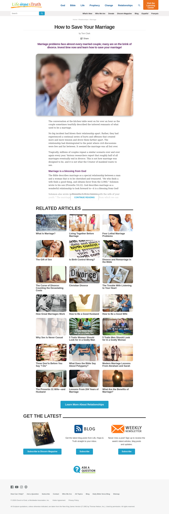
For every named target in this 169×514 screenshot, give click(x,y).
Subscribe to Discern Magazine (42, 451)
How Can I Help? (17, 494)
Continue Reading (84, 197)
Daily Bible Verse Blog (101, 494)
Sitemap (116, 494)
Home (75, 19)
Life (83, 5)
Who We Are (100, 14)
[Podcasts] (26, 487)
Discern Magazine (124, 14)
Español (145, 14)
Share (84, 38)
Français (154, 14)
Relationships (125, 5)
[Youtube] (17, 487)
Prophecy (95, 5)
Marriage (93, 19)
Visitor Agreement (58, 500)
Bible (73, 5)
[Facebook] (12, 487)
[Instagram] (22, 487)
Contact (56, 494)
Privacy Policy (74, 500)
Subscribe (84, 451)
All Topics (79, 494)
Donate (111, 14)
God (63, 5)
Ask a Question (33, 494)
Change (109, 5)
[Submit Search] (42, 13)
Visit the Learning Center (151, 5)
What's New (87, 14)
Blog (137, 14)
